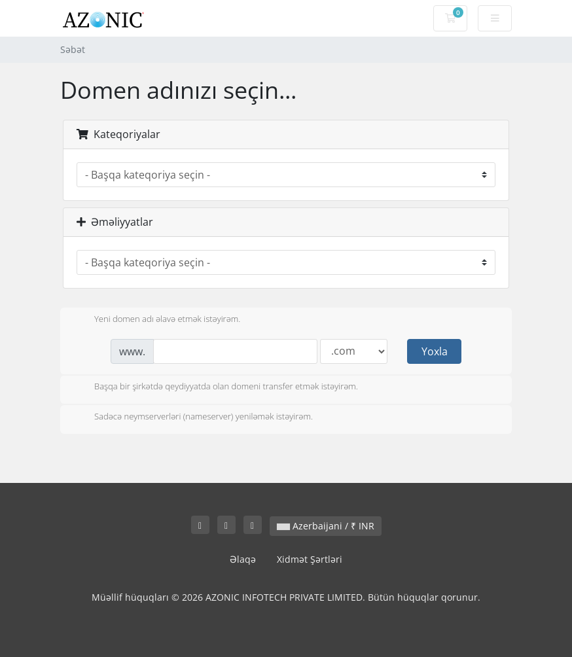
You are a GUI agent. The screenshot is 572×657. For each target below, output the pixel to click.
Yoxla (434, 351)
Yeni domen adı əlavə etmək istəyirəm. (156, 320)
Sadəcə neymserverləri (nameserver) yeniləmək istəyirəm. (193, 417)
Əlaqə (243, 559)
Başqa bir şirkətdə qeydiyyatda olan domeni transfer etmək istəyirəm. (215, 387)
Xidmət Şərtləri (309, 559)
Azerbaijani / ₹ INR (325, 526)
